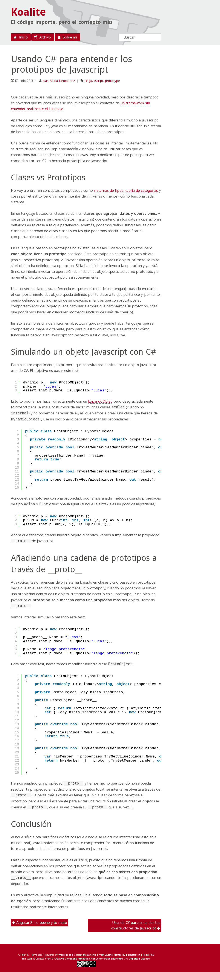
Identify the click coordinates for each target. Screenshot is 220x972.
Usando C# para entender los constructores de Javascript (135, 925)
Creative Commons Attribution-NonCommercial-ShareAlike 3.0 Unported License (102, 958)
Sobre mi (67, 37)
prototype (112, 80)
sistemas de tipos (108, 190)
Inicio (20, 37)
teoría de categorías (141, 190)
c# (86, 80)
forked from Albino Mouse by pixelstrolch (115, 954)
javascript (96, 80)
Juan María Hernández (59, 80)
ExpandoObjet (100, 401)
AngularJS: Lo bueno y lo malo (39, 922)
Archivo (42, 37)
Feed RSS (148, 954)
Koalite (28, 12)
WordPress (64, 954)
